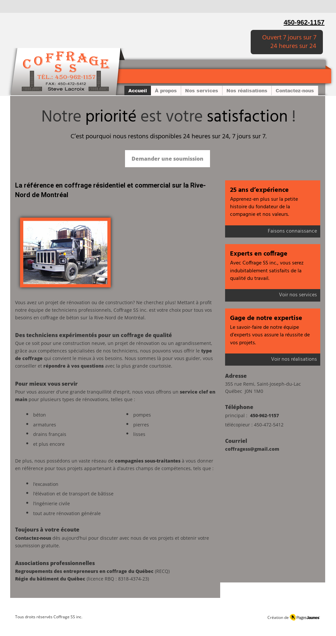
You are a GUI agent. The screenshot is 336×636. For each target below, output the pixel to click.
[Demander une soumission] (167, 158)
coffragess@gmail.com (252, 449)
